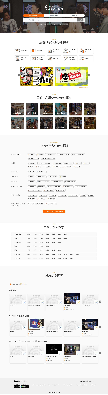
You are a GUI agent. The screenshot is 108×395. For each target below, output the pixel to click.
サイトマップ (93, 385)
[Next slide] (100, 301)
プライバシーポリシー (68, 385)
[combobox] (54, 20)
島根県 (35, 254)
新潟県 (28, 242)
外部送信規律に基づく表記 (81, 385)
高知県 (77, 254)
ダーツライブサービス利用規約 (39, 385)
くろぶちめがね (86, 305)
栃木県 (35, 238)
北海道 (28, 234)
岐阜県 (28, 246)
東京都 (59, 238)
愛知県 (41, 246)
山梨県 (53, 242)
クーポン (49, 24)
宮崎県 (59, 258)
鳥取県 (28, 254)
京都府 (35, 250)
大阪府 (41, 250)
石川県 (41, 242)
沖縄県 (71, 258)
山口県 (53, 254)
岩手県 (41, 234)
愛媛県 (71, 254)
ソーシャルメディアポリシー (54, 385)
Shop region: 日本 (87, 381)
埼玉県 (47, 238)
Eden (11, 356)
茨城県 (28, 238)
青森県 (35, 234)
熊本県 (47, 258)
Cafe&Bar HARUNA (51, 356)
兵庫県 (47, 250)
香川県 (65, 254)
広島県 (47, 254)
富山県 (35, 242)
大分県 (53, 258)
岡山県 (41, 254)
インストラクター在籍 (63, 24)
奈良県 (53, 250)
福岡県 (28, 258)
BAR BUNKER (31, 356)
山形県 (59, 234)
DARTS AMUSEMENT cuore (89, 356)
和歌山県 (59, 250)
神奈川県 (65, 238)
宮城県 (47, 234)
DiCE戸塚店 (67, 305)
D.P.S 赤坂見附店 (50, 305)
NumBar (30, 331)
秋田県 (53, 234)
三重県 (47, 246)
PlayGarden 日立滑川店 (34, 305)
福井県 (47, 242)
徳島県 (59, 254)
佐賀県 (35, 258)
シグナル (12, 305)
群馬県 (41, 238)
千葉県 (53, 238)
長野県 (59, 242)
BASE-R (12, 331)
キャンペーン (55, 24)
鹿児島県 (65, 258)
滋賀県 (28, 250)
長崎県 (41, 258)
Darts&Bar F (67, 356)
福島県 (65, 234)
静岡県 (35, 246)
